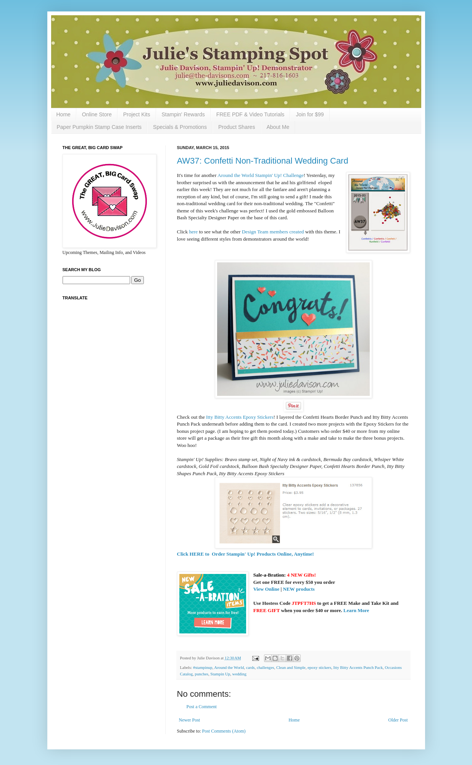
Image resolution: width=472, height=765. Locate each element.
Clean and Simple (291, 667)
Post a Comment (202, 706)
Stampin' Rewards (183, 114)
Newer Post (189, 720)
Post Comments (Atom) (224, 731)
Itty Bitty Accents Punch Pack (358, 667)
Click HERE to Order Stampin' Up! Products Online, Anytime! (245, 554)
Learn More (356, 610)
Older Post (398, 720)
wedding (239, 674)
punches (201, 674)
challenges (265, 667)
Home (63, 114)
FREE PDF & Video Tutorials (250, 114)
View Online (266, 589)
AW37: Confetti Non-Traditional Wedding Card (262, 161)
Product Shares (236, 127)
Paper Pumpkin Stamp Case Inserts (99, 127)
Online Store (97, 114)
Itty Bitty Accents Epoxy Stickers (240, 417)
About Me (277, 127)
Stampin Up (220, 674)
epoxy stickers (319, 667)
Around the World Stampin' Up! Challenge (260, 175)
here (193, 232)
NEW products (299, 589)
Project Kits (136, 114)
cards (250, 667)
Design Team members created (273, 232)
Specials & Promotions (180, 127)
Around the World (229, 667)
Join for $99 (310, 114)
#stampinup (202, 667)
